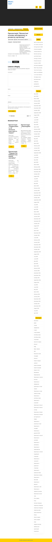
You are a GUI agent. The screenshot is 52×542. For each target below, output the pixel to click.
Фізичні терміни (37, 517)
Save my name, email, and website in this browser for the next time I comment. (19, 107)
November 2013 (37, 301)
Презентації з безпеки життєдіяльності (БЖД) (38, 417)
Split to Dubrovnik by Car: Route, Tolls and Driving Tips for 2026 (38, 44)
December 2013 (37, 298)
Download (16, 61)
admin (16, 39)
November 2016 (37, 233)
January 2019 (37, 190)
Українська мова (37, 510)
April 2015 (36, 263)
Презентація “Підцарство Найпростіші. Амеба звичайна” (13, 155)
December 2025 (37, 105)
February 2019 (37, 188)
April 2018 (36, 209)
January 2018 (37, 216)
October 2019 (37, 174)
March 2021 (36, 143)
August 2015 (36, 254)
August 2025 (36, 115)
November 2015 (37, 247)
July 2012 (36, 310)
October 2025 (37, 110)
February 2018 (37, 214)
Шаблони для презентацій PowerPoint (36, 529)
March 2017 (36, 230)
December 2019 (37, 169)
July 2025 (36, 117)
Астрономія (36, 339)
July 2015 (36, 256)
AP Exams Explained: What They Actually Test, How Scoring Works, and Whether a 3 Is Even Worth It (38, 70)
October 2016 (37, 235)
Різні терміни (36, 498)
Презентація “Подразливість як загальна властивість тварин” (13, 129)
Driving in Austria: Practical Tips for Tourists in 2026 (38, 61)
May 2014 (36, 289)
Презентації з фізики (38, 475)
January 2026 (37, 103)
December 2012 (37, 306)
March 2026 (36, 98)
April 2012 (36, 313)
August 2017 (36, 225)
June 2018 (36, 207)
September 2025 (37, 112)
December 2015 (37, 244)
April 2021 (36, 141)
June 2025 (36, 119)
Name (9, 89)
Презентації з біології (18, 29)
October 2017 (37, 223)
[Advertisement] (26, 16)
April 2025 (36, 124)
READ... (12, 146)
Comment (10, 72)
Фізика (35, 514)
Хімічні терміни (37, 519)
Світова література (38, 503)
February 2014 (37, 294)
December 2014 (37, 273)
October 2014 (37, 277)
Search (38, 34)
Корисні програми (37, 365)
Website (9, 102)
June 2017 (36, 228)
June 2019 (36, 181)
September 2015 (37, 251)
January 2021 (37, 148)
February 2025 (37, 129)
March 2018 (36, 211)
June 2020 (36, 157)
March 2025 (36, 126)
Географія (36, 356)
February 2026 (37, 101)
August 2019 (36, 176)
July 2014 (36, 284)
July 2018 (36, 204)
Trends (35, 325)
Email (9, 95)
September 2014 (37, 280)
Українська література (38, 505)
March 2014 (36, 291)
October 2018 (37, 197)
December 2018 (37, 192)
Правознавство (37, 374)
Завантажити (10, 61)
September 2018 (37, 200)
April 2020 (36, 162)
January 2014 (37, 296)
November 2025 (37, 108)
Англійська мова (37, 334)
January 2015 (37, 270)
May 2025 (36, 122)
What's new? (10, 29)
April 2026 (36, 96)
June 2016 (36, 237)
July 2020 (36, 155)
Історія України (37, 332)
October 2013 (37, 303)
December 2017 (37, 218)
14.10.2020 (11, 39)
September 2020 (37, 152)
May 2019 (36, 183)
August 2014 (36, 282)
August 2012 (36, 308)
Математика (36, 372)
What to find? (38, 28)
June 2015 (36, 258)
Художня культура (37, 524)
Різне (35, 500)
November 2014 (37, 275)
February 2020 (37, 167)
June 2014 (36, 287)
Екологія (35, 358)
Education (36, 320)
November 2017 (37, 221)
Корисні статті (37, 370)
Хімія (35, 522)
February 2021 (37, 145)
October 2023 (37, 134)
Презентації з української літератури (36, 466)
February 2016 (37, 240)
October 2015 (37, 249)
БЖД (35, 346)
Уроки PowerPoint (37, 512)
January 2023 (37, 136)
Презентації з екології (38, 435)
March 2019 (36, 185)
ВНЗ (35, 351)
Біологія (35, 344)
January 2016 (37, 242)
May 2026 (36, 93)
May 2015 (36, 261)
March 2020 (36, 164)
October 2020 (37, 150)
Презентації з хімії (37, 486)
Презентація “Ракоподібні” (25, 126)
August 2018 (36, 202)
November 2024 (37, 131)
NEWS (35, 323)
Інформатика (36, 327)
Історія (35, 330)
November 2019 (37, 171)
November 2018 (37, 195)
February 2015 (37, 268)
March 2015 (36, 266)
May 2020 (36, 159)
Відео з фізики (37, 349)
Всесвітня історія (37, 353)
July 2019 (36, 178)
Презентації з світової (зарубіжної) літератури (38, 454)
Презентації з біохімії (38, 412)
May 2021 (36, 138)
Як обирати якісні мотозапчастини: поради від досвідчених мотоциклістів (37, 82)
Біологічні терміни (37, 341)
